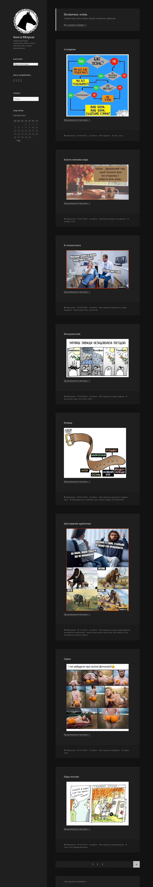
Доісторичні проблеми (77, 523)
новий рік (89, 499)
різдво (108, 499)
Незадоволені (72, 333)
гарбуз (126, 750)
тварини (120, 396)
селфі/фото (115, 750)
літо (80, 399)
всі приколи (105, 135)
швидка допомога (81, 847)
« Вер (18, 140)
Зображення (71, 135)
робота (85, 635)
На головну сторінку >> (75, 25)
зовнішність (116, 307)
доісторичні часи (100, 632)
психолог (77, 635)
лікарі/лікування (123, 630)
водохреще (76, 499)
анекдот (67, 221)
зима (76, 399)
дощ (71, 399)
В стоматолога (72, 245)
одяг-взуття (115, 497)
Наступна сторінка (136, 864)
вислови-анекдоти (108, 219)
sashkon (94, 135)
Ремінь (68, 422)
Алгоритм (70, 49)
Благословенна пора (76, 159)
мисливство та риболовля (74, 632)
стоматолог (93, 310)
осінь (116, 135)
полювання (68, 635)
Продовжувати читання (77, 120)
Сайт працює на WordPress (75, 881)
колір (81, 310)
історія (113, 630)
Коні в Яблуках (24, 37)
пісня (121, 135)
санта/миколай (118, 499)
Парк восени (71, 776)
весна (66, 399)
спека (89, 399)
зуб (76, 310)
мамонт (120, 632)
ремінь (102, 499)
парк (71, 847)
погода (114, 396)
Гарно (67, 658)
